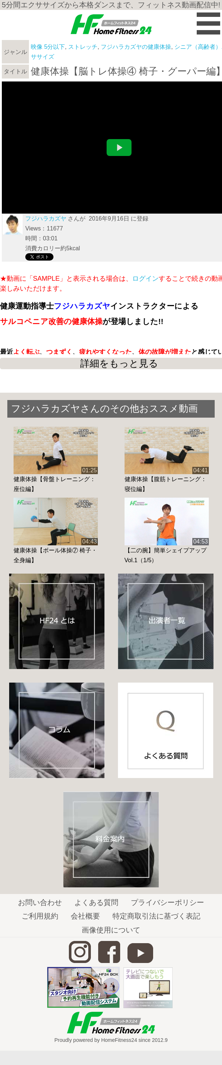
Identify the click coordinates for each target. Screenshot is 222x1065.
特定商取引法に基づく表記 (156, 916)
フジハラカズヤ (45, 218)
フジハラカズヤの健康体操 (136, 47)
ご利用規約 (40, 916)
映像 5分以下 (48, 47)
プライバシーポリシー (167, 902)
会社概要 (85, 916)
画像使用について (111, 930)
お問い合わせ (40, 902)
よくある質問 (96, 902)
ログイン (145, 278)
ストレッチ (82, 47)
